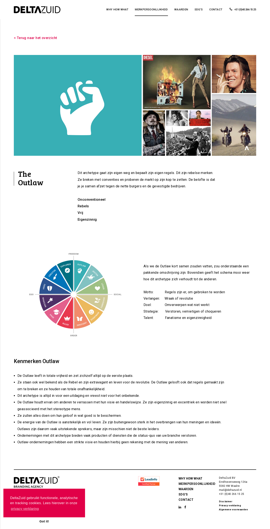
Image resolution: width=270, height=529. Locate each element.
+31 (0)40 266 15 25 (231, 494)
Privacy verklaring (230, 505)
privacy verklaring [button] (25, 509)
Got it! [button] (44, 521)
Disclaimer (225, 501)
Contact (216, 9)
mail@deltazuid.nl (230, 489)
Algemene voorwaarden (233, 509)
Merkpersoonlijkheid (151, 9)
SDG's (199, 9)
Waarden (181, 9)
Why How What (117, 9)
